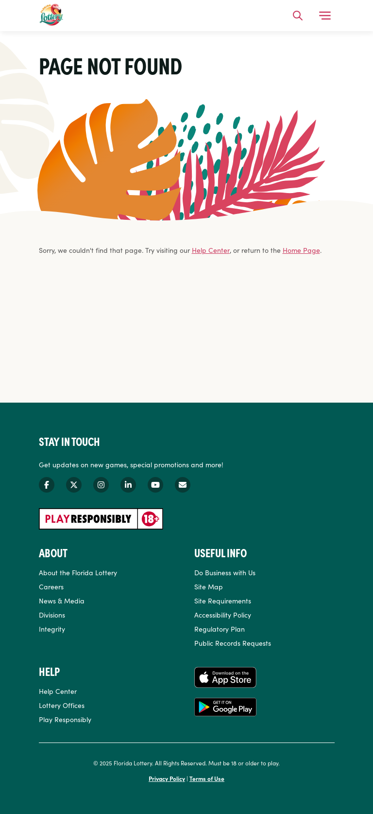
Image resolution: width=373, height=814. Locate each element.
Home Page (301, 250)
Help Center (211, 250)
